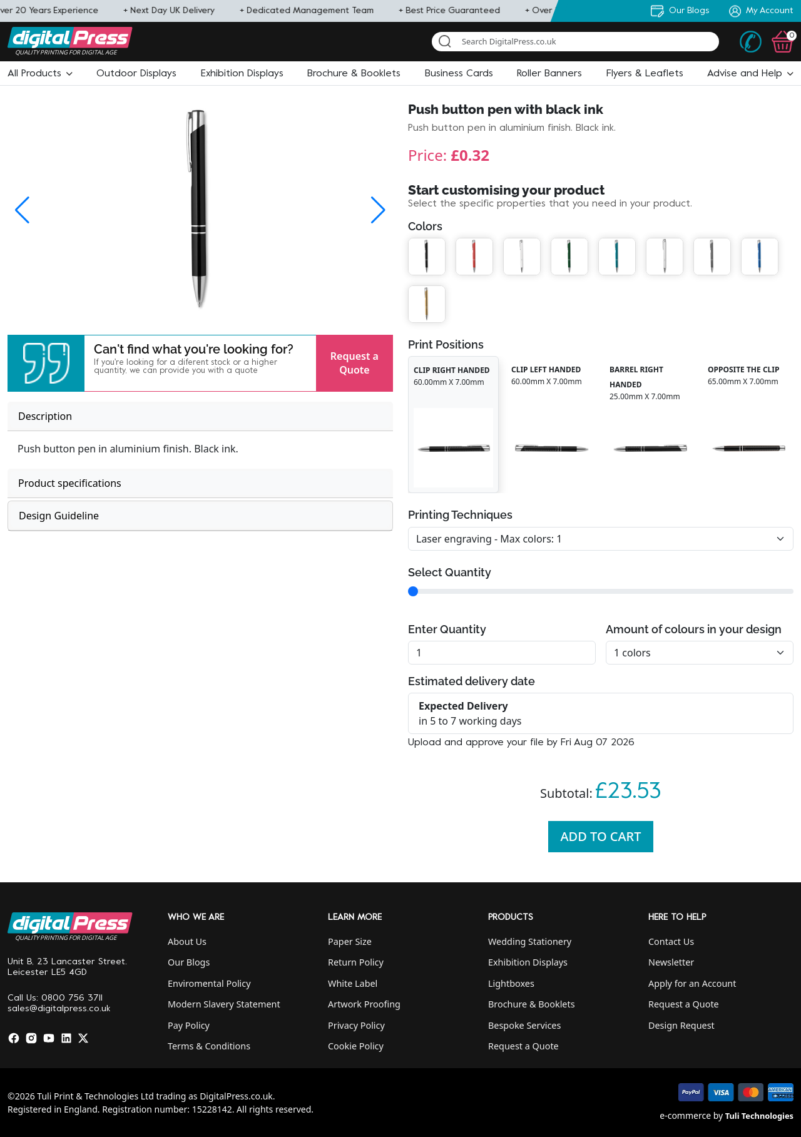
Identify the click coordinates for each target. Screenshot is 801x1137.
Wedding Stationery (529, 941)
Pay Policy (189, 1025)
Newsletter (671, 962)
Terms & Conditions (209, 1046)
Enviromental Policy (209, 983)
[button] (40, 74)
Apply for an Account (692, 983)
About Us (187, 941)
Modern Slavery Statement (224, 1004)
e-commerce (685, 1115)
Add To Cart (601, 836)
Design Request (681, 1025)
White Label (352, 983)
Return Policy (356, 962)
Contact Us (671, 941)
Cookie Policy (356, 1046)
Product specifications (69, 483)
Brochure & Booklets (531, 1004)
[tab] (200, 416)
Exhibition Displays (528, 962)
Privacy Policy (356, 1025)
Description (45, 416)
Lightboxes (511, 983)
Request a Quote (354, 363)
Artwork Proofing (364, 1004)
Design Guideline (59, 516)
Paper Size (350, 941)
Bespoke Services (524, 1025)
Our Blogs (189, 962)
